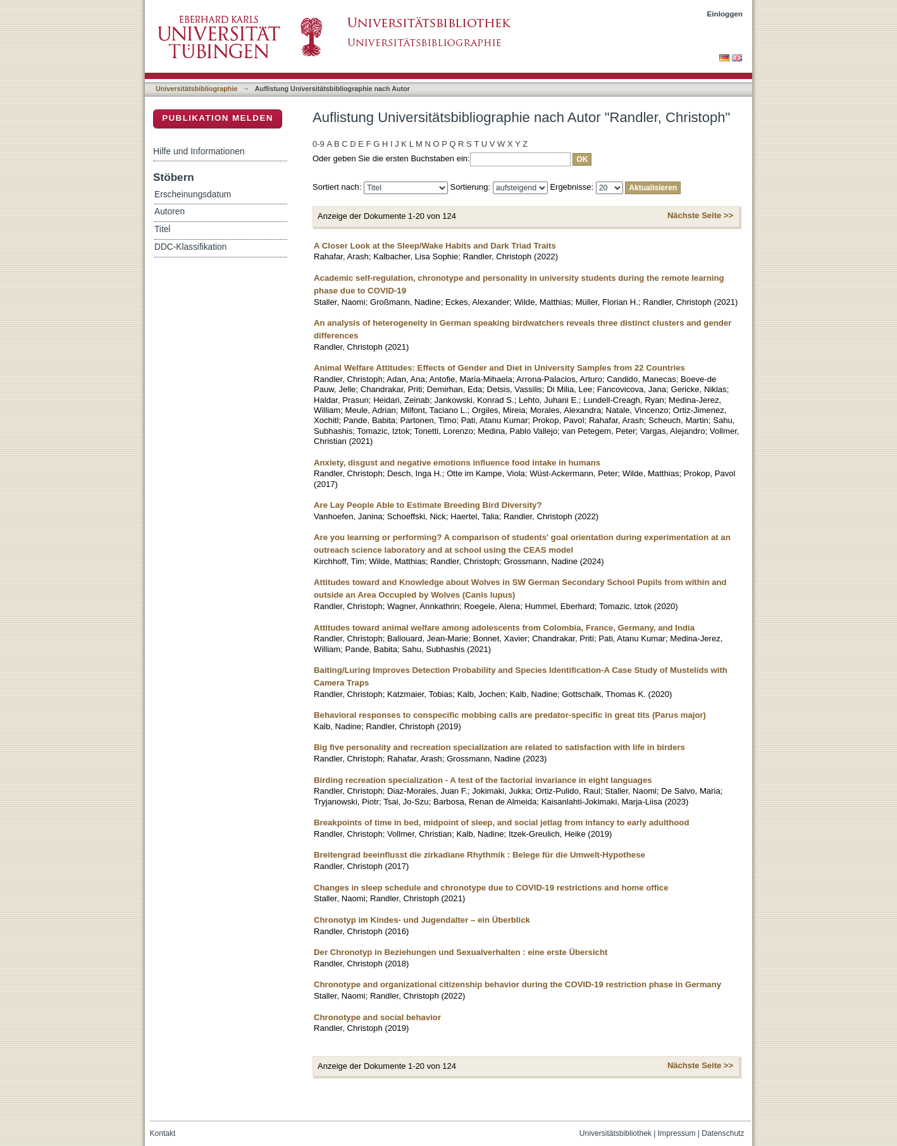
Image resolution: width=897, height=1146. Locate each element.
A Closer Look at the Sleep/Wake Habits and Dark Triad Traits (435, 245)
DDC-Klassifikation (190, 247)
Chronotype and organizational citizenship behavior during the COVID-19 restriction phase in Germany (517, 984)
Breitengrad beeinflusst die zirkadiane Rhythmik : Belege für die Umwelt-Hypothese (479, 855)
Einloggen (725, 13)
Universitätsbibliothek (615, 1133)
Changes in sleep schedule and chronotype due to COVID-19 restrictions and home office (491, 887)
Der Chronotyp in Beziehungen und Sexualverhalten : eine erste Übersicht (460, 952)
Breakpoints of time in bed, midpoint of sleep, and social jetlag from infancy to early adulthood (501, 822)
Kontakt (163, 1133)
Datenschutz (723, 1133)
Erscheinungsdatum (192, 194)
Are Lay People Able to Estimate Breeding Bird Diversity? (428, 505)
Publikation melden (217, 118)
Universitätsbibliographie (196, 88)
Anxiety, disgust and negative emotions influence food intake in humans (457, 462)
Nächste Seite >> (700, 215)
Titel (162, 229)
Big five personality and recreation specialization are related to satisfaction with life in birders (499, 747)
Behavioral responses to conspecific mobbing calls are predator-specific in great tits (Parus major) (510, 715)
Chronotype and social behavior (377, 1017)
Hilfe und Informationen (199, 151)
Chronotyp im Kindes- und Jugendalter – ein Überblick (422, 920)
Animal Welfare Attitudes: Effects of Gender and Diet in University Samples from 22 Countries (499, 368)
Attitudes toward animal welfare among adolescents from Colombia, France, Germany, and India (504, 627)
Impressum (677, 1133)
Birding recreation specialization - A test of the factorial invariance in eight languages (483, 780)
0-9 (318, 144)
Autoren (169, 211)
